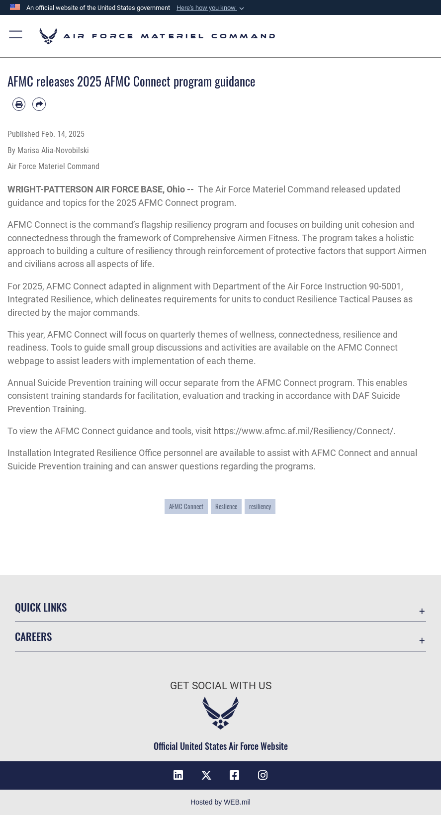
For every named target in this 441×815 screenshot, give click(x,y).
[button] (211, 8)
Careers (33, 636)
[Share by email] (38, 103)
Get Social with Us (220, 685)
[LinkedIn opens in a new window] (178, 775)
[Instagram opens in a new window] (262, 775)
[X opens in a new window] (206, 775)
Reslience (226, 506)
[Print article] (18, 103)
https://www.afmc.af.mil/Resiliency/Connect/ (303, 431)
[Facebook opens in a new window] (234, 775)
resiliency (260, 506)
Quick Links (41, 607)
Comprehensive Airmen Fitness (235, 238)
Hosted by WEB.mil (220, 802)
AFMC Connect (37, 225)
